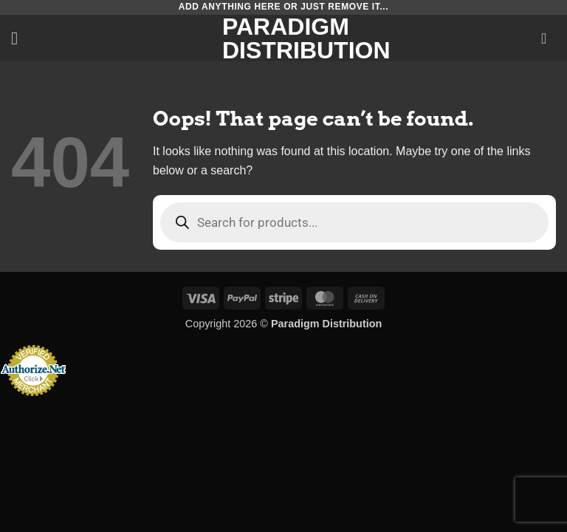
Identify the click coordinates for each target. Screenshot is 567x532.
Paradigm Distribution (283, 38)
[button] (20, 38)
